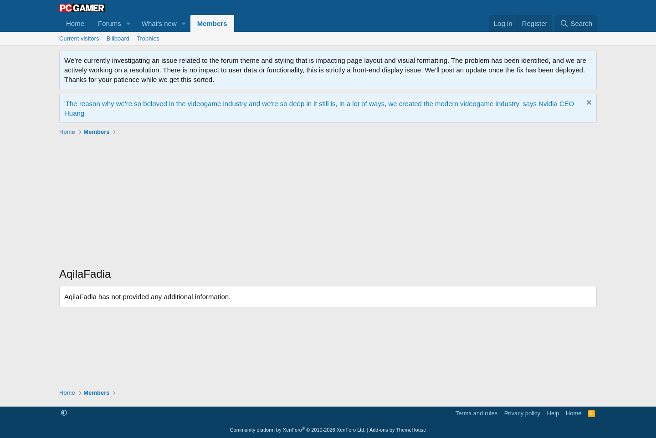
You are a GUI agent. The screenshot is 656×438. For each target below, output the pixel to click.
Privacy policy (522, 413)
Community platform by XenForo (298, 430)
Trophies (148, 38)
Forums (109, 23)
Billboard (117, 38)
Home (75, 23)
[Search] (576, 23)
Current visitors (79, 38)
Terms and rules (476, 413)
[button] (128, 23)
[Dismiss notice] (588, 103)
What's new (159, 23)
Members (212, 23)
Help (553, 413)
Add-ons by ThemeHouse (397, 430)
